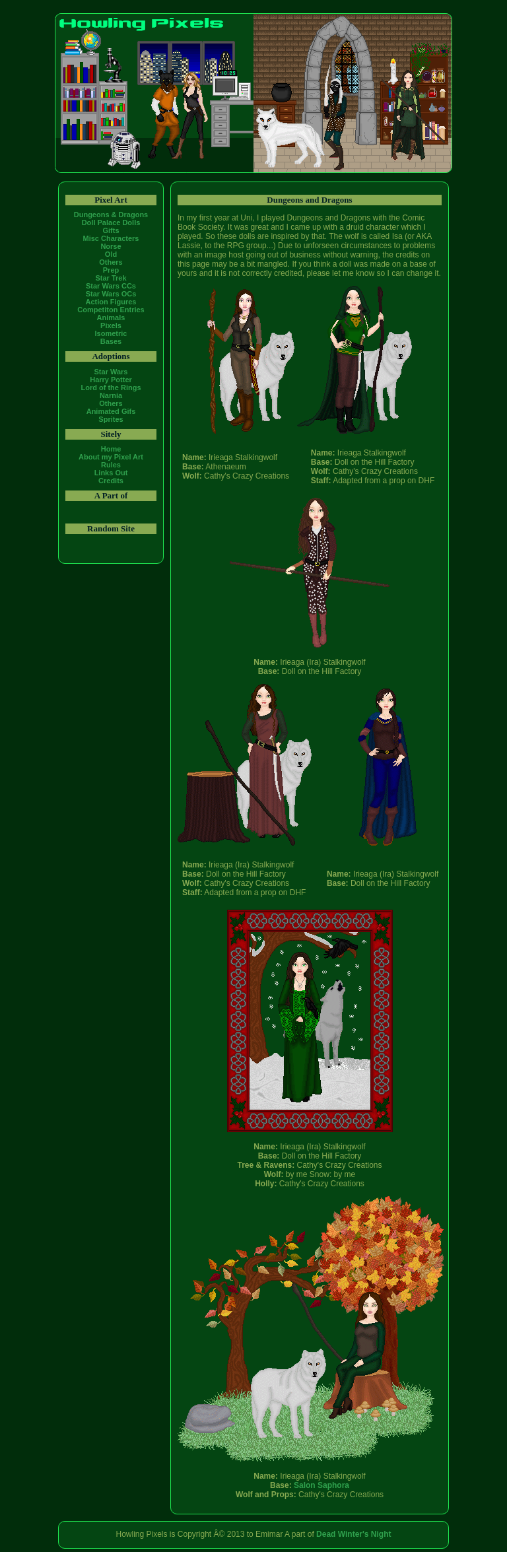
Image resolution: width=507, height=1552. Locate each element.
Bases (110, 341)
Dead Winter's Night (353, 1534)
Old (111, 254)
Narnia (111, 395)
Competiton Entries (110, 310)
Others (110, 262)
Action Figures (110, 302)
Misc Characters (111, 238)
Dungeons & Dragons (111, 215)
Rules (111, 465)
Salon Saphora (321, 1485)
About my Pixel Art (111, 457)
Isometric (111, 333)
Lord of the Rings (111, 387)
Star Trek (110, 278)
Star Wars (111, 372)
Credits (110, 481)
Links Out (111, 473)
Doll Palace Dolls (111, 222)
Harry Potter (111, 380)
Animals (111, 317)
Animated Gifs (111, 411)
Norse (110, 246)
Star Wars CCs (111, 286)
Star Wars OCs (111, 294)
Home (111, 449)
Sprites (110, 419)
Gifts (110, 230)
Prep (111, 270)
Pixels (110, 325)
